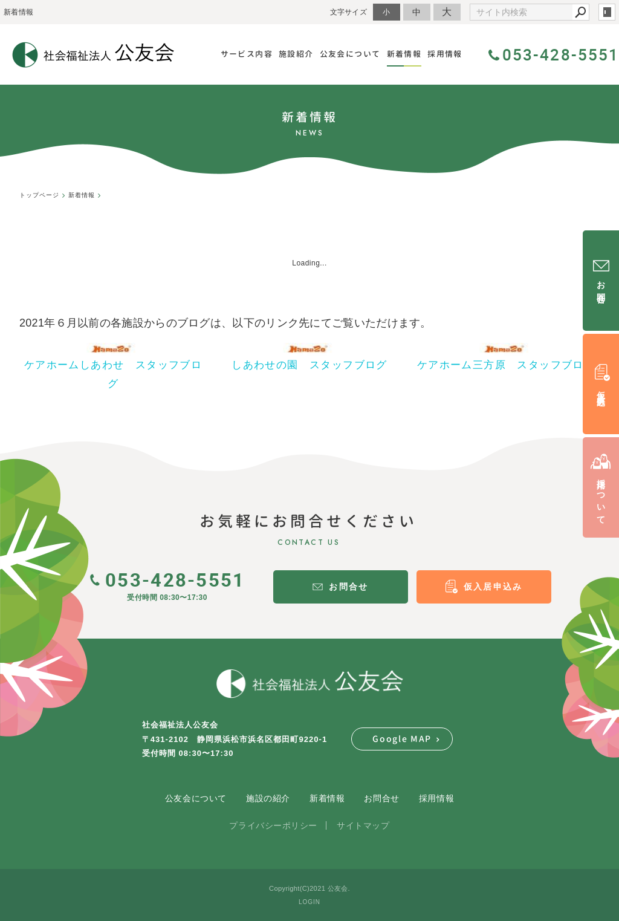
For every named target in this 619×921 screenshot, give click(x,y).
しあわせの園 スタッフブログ (309, 365)
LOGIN (309, 902)
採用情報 (436, 798)
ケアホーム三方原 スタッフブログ (506, 365)
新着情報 (327, 798)
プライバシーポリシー (273, 825)
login (606, 12)
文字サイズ (349, 12)
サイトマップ (363, 825)
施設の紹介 (268, 798)
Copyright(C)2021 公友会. (309, 888)
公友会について (196, 798)
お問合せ (381, 798)
